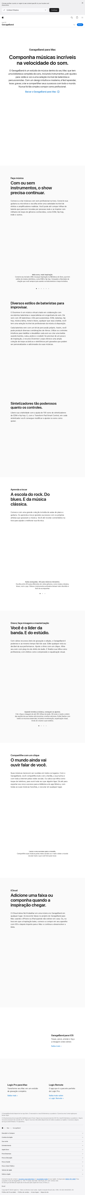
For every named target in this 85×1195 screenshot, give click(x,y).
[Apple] (2, 17)
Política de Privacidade (9, 1192)
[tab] (36, 288)
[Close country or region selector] (82, 3)
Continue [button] (54, 10)
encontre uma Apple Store (27, 1179)
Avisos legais (35, 1192)
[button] (25, 10)
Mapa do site (44, 1192)
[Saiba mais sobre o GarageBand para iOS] (56, 1046)
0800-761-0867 (70, 1179)
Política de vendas (23, 1192)
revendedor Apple (42, 1179)
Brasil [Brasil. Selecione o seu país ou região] (3, 1186)
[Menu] (82, 17)
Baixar (80, 24)
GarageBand (8, 24)
